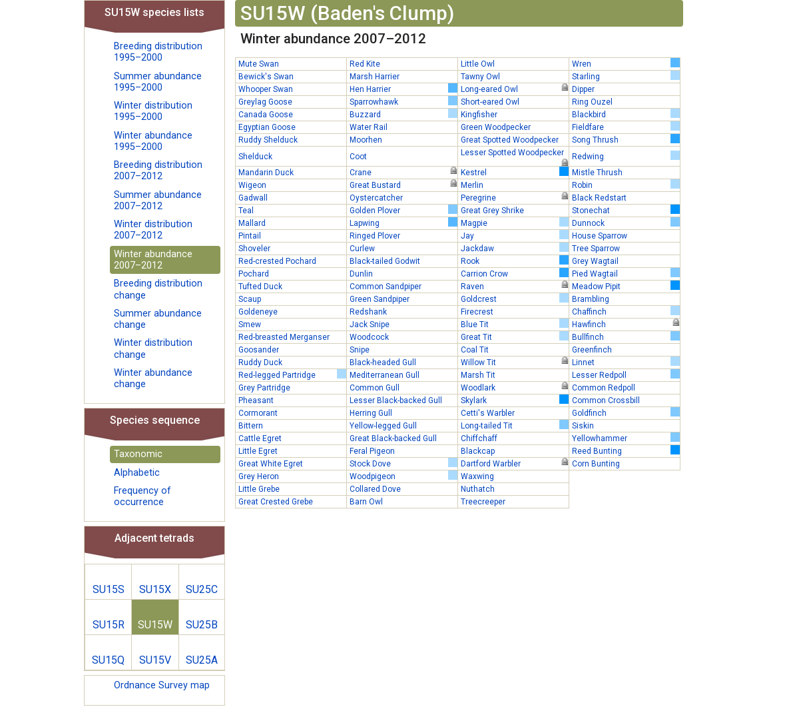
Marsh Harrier (374, 76)
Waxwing (477, 476)
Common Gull (374, 387)
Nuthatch (478, 489)
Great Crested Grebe (275, 501)
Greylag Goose (265, 102)
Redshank (368, 312)
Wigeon (252, 185)
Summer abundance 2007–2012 (158, 200)
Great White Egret (270, 463)
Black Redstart (599, 198)
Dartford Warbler (515, 463)
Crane (403, 172)
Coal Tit (475, 350)
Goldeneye (258, 312)
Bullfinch (626, 336)
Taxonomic (138, 454)
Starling (626, 76)
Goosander (258, 350)
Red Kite (365, 64)
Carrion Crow (515, 273)
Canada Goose (265, 114)
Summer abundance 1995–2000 (158, 82)
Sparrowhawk (403, 101)
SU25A (202, 660)
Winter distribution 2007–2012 (153, 230)
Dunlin (361, 274)
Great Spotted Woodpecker (510, 140)
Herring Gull (371, 413)
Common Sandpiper (385, 286)
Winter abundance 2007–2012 (153, 260)
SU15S (109, 589)
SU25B (202, 624)
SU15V (155, 660)
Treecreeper (483, 501)
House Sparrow (599, 236)
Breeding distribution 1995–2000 (158, 52)
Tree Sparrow (596, 248)
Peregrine (515, 197)
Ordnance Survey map (162, 685)
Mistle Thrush (597, 172)
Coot (358, 156)
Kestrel (515, 172)
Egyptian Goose (267, 127)
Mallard (252, 223)
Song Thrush (626, 139)
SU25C (202, 589)
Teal (246, 210)
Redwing (626, 156)
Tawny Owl (480, 76)
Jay (515, 235)
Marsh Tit (478, 375)
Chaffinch (626, 311)
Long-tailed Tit (515, 425)
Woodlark (515, 387)
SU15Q (108, 660)
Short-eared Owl (490, 102)
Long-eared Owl (515, 88)
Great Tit (515, 336)
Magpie (515, 222)
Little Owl (478, 64)
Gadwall (253, 198)
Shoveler (254, 248)
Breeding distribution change (158, 289)
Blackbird (626, 114)
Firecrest (477, 312)
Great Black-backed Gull (393, 438)
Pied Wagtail (626, 273)
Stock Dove (403, 463)
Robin (626, 184)
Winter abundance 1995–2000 (153, 141)
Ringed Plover (375, 236)
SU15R (109, 624)
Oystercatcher (376, 198)
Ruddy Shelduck (268, 140)
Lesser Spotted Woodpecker (515, 153)
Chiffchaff (479, 438)
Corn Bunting (596, 463)
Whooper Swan (265, 89)
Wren (626, 63)
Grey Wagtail (595, 261)
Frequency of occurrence (142, 496)
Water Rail (369, 127)
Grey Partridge (264, 387)
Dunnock (626, 222)
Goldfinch (626, 412)
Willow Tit (515, 362)
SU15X (155, 589)
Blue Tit (515, 324)
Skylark (515, 399)
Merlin (472, 185)
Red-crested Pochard (277, 261)
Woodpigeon (403, 475)
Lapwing (403, 222)
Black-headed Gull (383, 362)
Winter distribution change (153, 348)
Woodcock (369, 337)
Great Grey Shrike (492, 210)
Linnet (626, 362)
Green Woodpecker (496, 127)
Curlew (362, 248)
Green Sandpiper (379, 299)
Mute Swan (258, 64)
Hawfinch (626, 324)
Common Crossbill (606, 400)
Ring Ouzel (592, 102)
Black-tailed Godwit (385, 261)
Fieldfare (626, 126)
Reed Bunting (626, 450)
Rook (515, 260)
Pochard (253, 274)
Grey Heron (258, 476)
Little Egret (258, 451)
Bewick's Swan (266, 76)
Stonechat (626, 210)
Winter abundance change (153, 378)
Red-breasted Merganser (284, 337)
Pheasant (256, 400)
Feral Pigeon (372, 451)
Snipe (360, 350)
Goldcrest (515, 298)
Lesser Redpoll (626, 374)
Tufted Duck (260, 286)
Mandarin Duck (266, 172)
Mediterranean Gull (384, 375)
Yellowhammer (626, 437)
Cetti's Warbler (488, 413)
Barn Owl (366, 501)
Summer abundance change (158, 319)
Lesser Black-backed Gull (396, 400)
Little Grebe (259, 489)
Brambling (590, 299)
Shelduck (255, 156)
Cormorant (258, 413)
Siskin (583, 425)
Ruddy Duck (260, 362)
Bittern (250, 425)
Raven (515, 286)
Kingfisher (479, 114)
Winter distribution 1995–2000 (153, 111)
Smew (249, 324)
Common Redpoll (603, 387)
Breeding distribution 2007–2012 (158, 170)
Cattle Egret (260, 438)
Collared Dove (375, 489)
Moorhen (366, 140)
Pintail (249, 236)
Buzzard (403, 114)
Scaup (249, 299)
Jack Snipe (370, 324)
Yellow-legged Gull (383, 425)
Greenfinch (592, 350)
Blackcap (478, 451)
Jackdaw (515, 248)
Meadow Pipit (626, 286)
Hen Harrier (403, 88)
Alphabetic (137, 472)
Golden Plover (403, 210)
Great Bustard (403, 184)
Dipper (583, 89)
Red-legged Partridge (292, 374)
